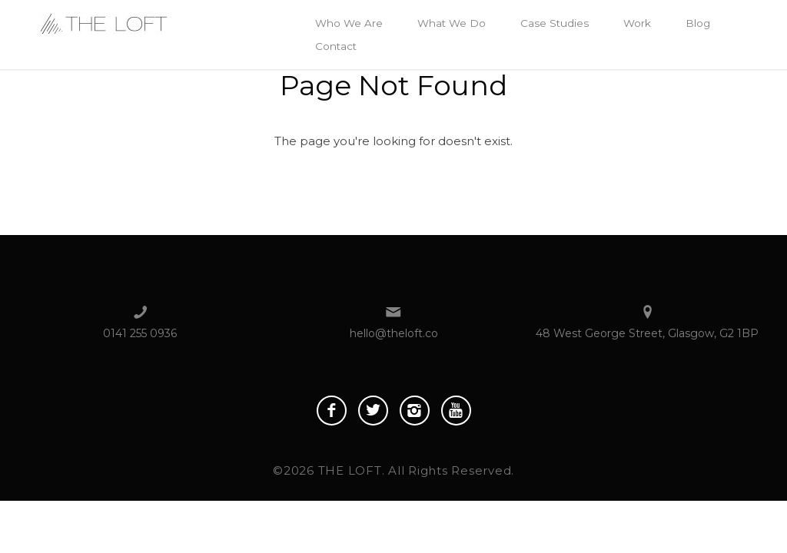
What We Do (451, 23)
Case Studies (554, 23)
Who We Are (349, 23)
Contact (336, 46)
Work (637, 23)
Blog (698, 23)
